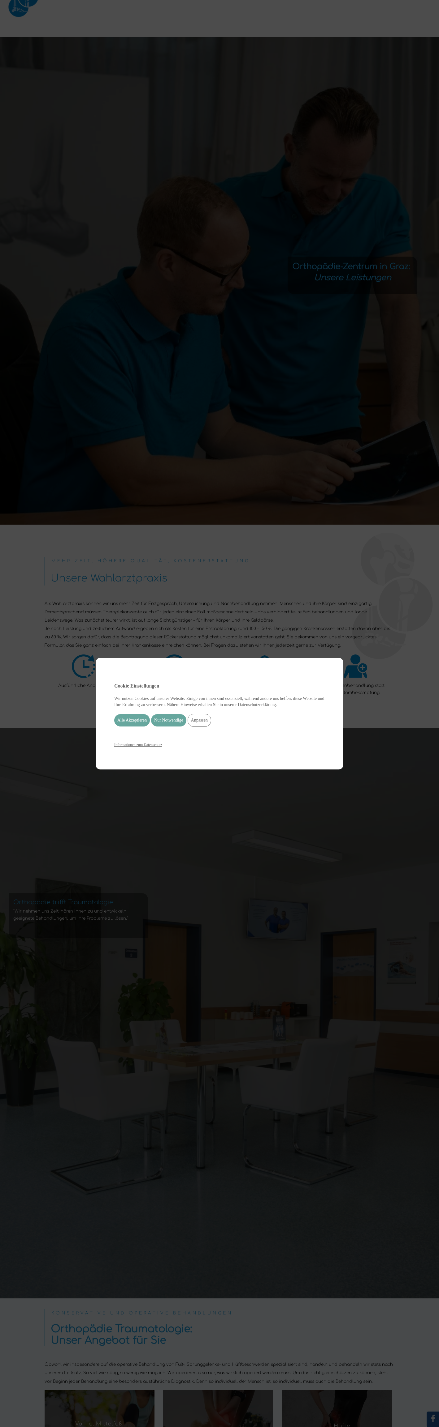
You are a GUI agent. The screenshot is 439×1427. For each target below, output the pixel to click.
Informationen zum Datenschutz (138, 745)
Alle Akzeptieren (132, 720)
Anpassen (199, 720)
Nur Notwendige (168, 720)
